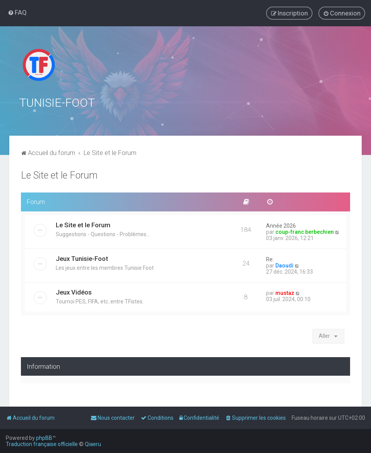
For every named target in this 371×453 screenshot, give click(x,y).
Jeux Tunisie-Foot (82, 258)
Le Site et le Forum (59, 175)
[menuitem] (17, 12)
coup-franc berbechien (304, 231)
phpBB (44, 438)
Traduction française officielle (42, 444)
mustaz (284, 293)
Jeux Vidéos (74, 292)
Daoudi (284, 265)
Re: (270, 259)
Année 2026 (281, 225)
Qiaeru (93, 444)
